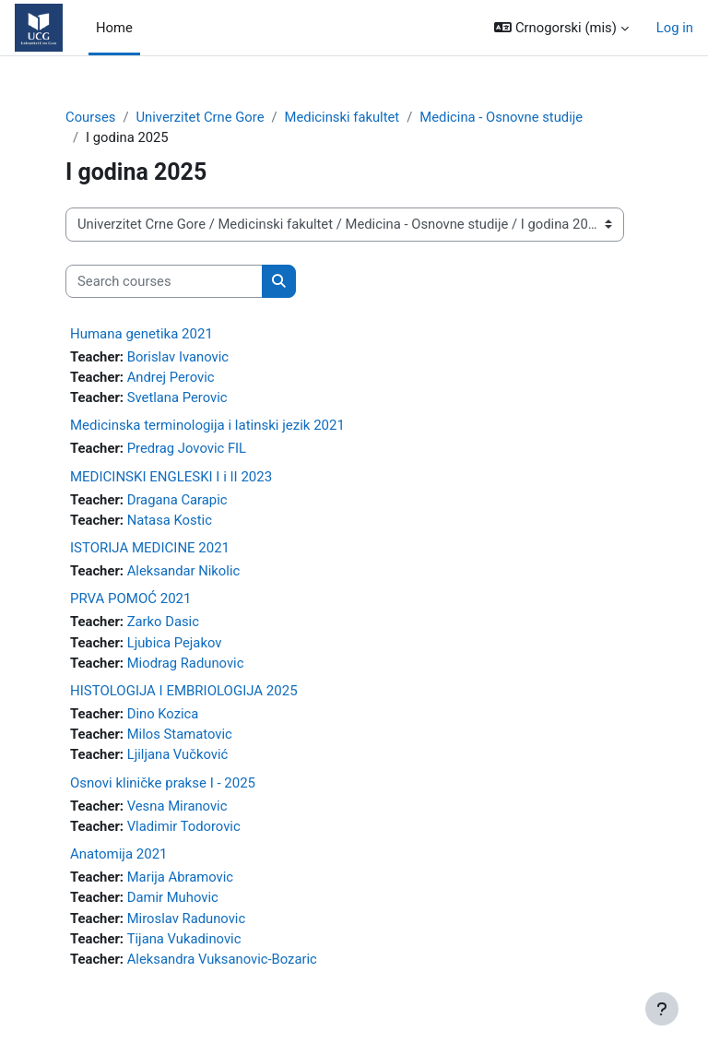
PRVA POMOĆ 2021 (130, 598)
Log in (674, 27)
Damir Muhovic (172, 897)
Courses (90, 117)
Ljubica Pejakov (174, 642)
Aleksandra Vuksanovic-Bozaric (222, 959)
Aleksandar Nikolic (184, 571)
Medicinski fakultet (342, 117)
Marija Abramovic (180, 877)
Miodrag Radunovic (185, 663)
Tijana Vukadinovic (184, 939)
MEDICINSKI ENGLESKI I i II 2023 (171, 476)
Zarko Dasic (163, 621)
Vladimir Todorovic (184, 826)
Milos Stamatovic (179, 734)
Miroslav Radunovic (186, 918)
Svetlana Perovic (177, 397)
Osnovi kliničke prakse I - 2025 (162, 783)
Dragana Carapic (177, 500)
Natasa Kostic (169, 520)
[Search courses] (164, 281)
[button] (561, 28)
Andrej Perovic (171, 377)
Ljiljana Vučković (178, 754)
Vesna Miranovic (177, 806)
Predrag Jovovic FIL (186, 448)
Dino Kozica (163, 713)
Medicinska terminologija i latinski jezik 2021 (207, 425)
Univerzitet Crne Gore (200, 117)
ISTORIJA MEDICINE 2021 (150, 547)
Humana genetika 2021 (141, 334)
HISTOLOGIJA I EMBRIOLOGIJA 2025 (184, 690)
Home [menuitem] (114, 27)
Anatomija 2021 (119, 854)
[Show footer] (661, 1008)
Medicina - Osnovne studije (501, 117)
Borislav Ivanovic (178, 357)
